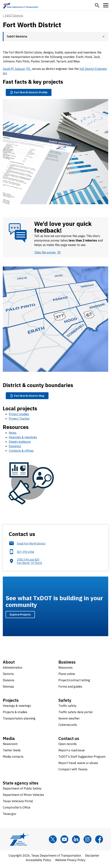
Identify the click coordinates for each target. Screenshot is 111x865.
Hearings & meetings (23, 437)
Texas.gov (9, 814)
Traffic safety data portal (75, 712)
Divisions (8, 680)
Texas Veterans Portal (18, 801)
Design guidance (20, 441)
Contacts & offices (21, 450)
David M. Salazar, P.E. (17, 69)
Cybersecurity (67, 725)
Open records (67, 744)
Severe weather (69, 718)
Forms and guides (70, 686)
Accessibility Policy (38, 860)
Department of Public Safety (22, 788)
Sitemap (8, 686)
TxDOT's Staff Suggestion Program (81, 756)
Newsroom (10, 744)
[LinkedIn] (76, 839)
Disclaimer (92, 855)
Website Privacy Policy (70, 860)
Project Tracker (19, 418)
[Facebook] (99, 839)
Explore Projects (20, 614)
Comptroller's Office (16, 807)
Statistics (15, 446)
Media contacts (13, 756)
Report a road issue (71, 750)
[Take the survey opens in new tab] (47, 252)
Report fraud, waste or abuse (78, 763)
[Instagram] (87, 839)
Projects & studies (15, 712)
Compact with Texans (72, 769)
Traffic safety (67, 706)
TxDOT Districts (14, 15)
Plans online (66, 674)
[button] (97, 5)
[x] (53, 839)
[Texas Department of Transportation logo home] (20, 5)
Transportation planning (19, 718)
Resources (65, 667)
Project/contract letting (74, 680)
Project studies (19, 414)
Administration (12, 667)
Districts (8, 674)
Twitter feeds (12, 750)
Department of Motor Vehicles (23, 795)
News (12, 433)
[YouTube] (64, 839)
